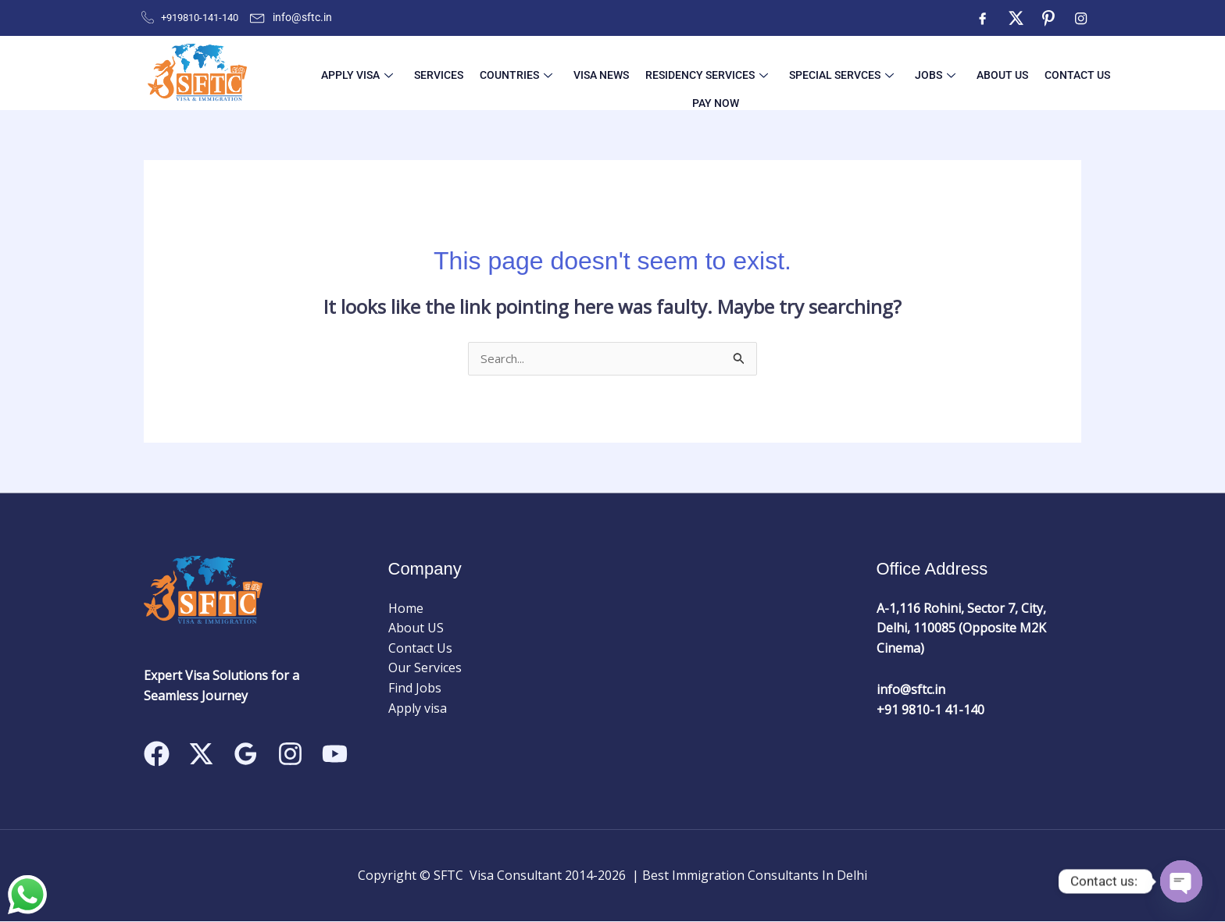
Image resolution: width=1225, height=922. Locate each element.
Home (405, 609)
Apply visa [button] (344, 72)
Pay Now (1052, 72)
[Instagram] (1081, 18)
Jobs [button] (865, 72)
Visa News (560, 72)
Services (416, 72)
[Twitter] (1015, 18)
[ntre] (1048, 18)
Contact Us (989, 72)
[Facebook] (983, 18)
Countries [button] (484, 72)
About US (923, 72)
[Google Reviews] (246, 754)
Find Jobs (414, 688)
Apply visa (417, 708)
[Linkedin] (335, 754)
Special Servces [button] (781, 72)
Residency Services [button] (656, 72)
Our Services (425, 669)
